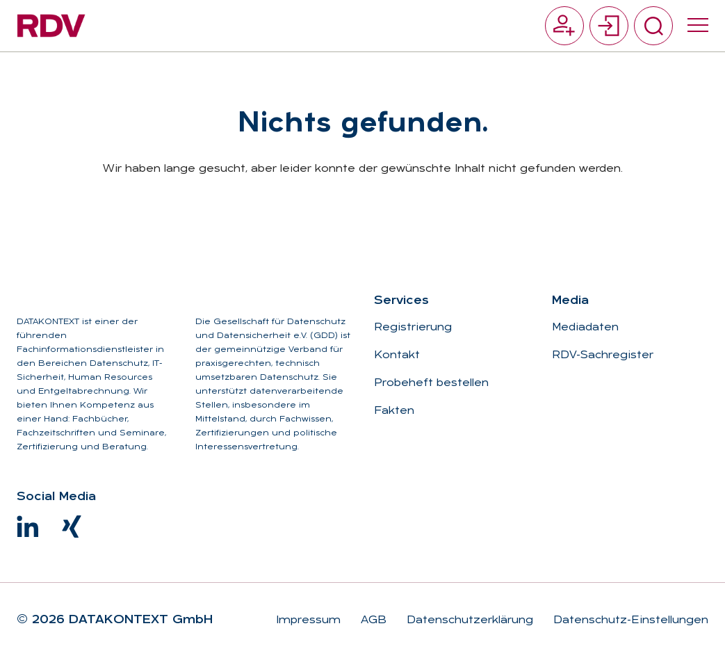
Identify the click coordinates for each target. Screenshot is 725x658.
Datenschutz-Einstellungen (629, 620)
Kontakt (397, 355)
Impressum (308, 620)
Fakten (394, 411)
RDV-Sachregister (602, 355)
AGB (371, 620)
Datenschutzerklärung (468, 620)
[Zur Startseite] (51, 26)
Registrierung (413, 327)
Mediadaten (585, 327)
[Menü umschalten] (698, 26)
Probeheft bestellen (431, 383)
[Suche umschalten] (653, 25)
